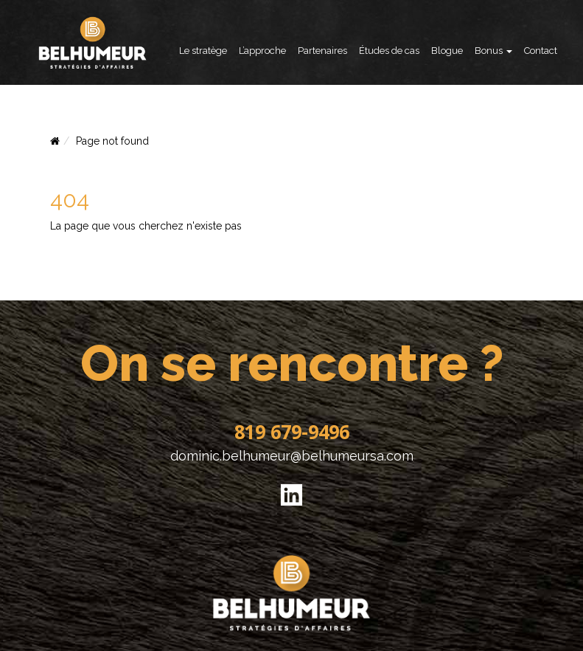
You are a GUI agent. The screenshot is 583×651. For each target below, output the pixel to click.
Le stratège (203, 50)
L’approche (262, 50)
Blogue (447, 50)
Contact (540, 50)
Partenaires (322, 50)
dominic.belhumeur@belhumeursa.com (291, 456)
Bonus (493, 50)
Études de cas (389, 50)
